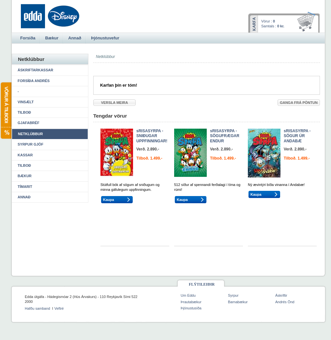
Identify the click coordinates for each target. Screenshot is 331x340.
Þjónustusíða (191, 308)
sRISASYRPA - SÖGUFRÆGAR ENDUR (224, 136)
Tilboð (24, 112)
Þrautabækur (191, 302)
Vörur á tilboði (5, 110)
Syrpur (233, 295)
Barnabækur (238, 302)
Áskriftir (281, 295)
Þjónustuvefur (105, 37)
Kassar (25, 155)
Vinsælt (26, 102)
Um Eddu (188, 295)
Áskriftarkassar (35, 70)
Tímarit (25, 187)
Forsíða (27, 37)
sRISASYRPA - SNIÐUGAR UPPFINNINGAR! (151, 136)
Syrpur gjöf (30, 144)
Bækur (25, 176)
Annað (24, 197)
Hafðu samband (37, 308)
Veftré (59, 308)
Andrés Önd (284, 302)
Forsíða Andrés (34, 81)
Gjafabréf (28, 123)
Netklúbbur (30, 134)
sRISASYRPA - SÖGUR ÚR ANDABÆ (297, 136)
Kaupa (108, 200)
